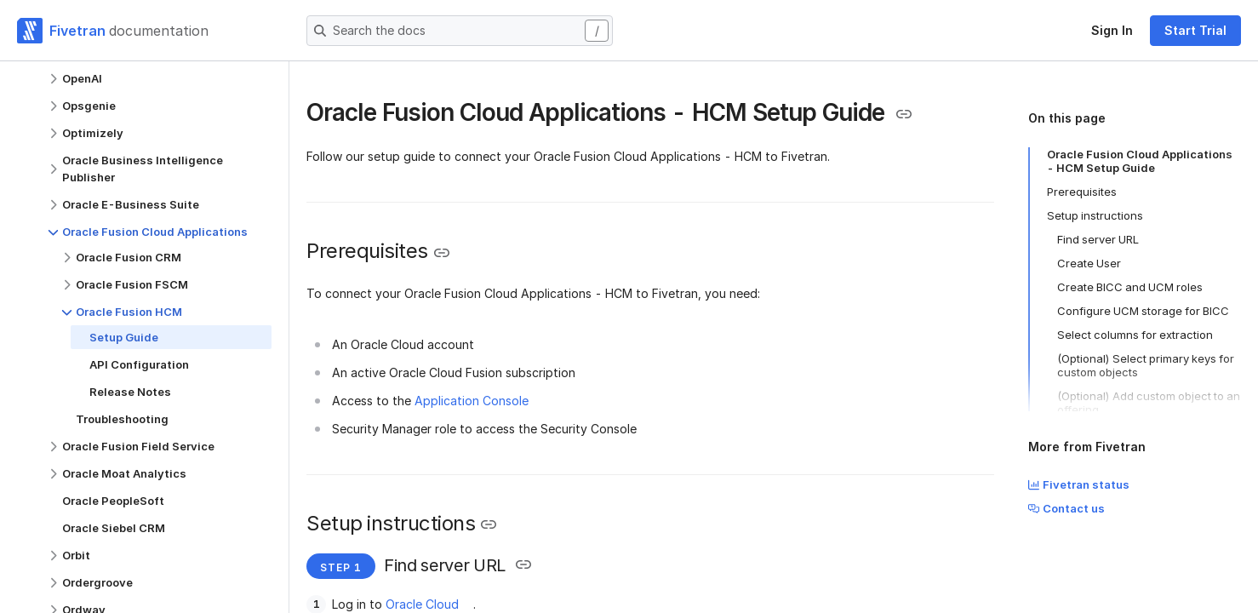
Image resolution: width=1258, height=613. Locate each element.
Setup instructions (1095, 215)
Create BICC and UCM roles (1130, 287)
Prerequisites (1082, 191)
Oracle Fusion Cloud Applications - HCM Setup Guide (1139, 161)
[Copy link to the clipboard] (904, 114)
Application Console (472, 400)
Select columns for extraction (1135, 334)
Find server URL (1098, 239)
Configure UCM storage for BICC (1143, 311)
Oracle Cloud (422, 604)
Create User (1089, 263)
